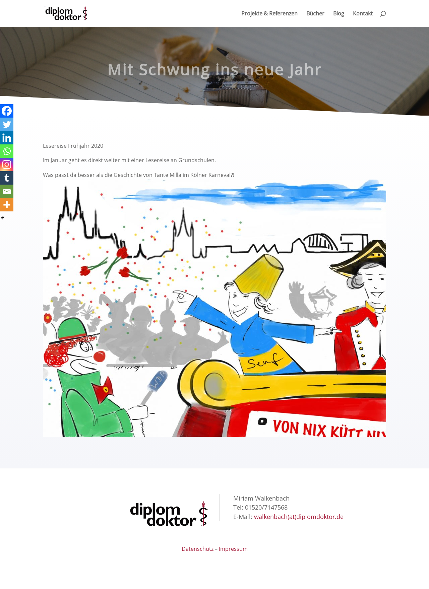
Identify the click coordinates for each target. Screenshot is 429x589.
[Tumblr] (6, 178)
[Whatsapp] (6, 151)
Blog (338, 14)
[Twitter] (6, 124)
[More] (6, 204)
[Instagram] (6, 164)
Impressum (233, 548)
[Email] (6, 191)
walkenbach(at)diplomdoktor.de (299, 517)
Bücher (315, 14)
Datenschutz (197, 548)
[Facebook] (6, 111)
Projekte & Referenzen (269, 14)
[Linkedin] (6, 137)
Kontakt (363, 14)
